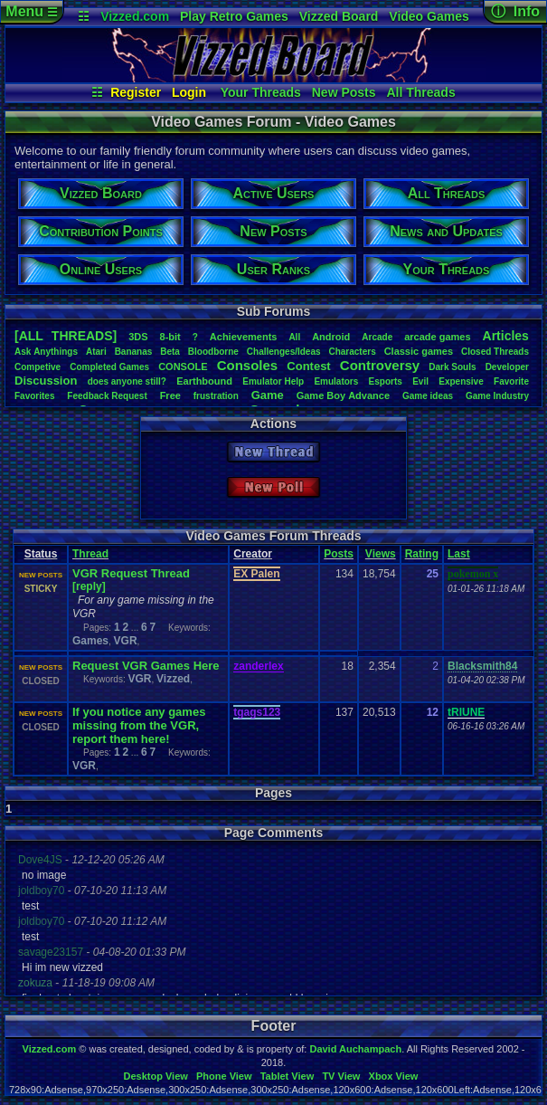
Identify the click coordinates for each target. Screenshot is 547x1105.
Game (267, 395)
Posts (339, 554)
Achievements (244, 336)
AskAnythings (46, 352)
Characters (351, 352)
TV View (341, 1076)
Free (170, 395)
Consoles (247, 365)
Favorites (34, 396)
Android (331, 336)
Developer (507, 367)
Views (380, 554)
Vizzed (173, 678)
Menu (31, 11)
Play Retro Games (234, 16)
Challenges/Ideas (284, 352)
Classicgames (418, 351)
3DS (137, 336)
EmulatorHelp (273, 381)
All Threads (420, 92)
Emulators (336, 381)
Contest (308, 366)
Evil (420, 381)
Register (135, 92)
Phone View (224, 1076)
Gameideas (427, 396)
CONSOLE (182, 366)
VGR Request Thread (131, 573)
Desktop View (155, 1076)
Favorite (511, 381)
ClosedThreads (495, 352)
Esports (385, 381)
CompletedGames (109, 367)
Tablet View (287, 1076)
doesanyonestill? (127, 381)
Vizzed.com (134, 16)
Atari (96, 352)
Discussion (45, 380)
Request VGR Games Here (146, 665)
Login (189, 92)
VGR (125, 640)
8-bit (170, 336)
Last (459, 554)
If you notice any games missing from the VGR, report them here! (138, 725)
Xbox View (394, 1076)
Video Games (428, 16)
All (294, 337)
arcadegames (437, 336)
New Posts (344, 92)
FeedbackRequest (106, 396)
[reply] (89, 586)
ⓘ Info (515, 11)
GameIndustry (497, 396)
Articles (506, 336)
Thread (90, 554)
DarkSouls (452, 367)
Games (90, 640)
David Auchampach (355, 1048)
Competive (37, 367)
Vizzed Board (339, 16)
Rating (422, 554)
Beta (170, 352)
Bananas (134, 352)
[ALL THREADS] (65, 336)
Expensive (461, 381)
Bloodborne (213, 352)
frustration (216, 396)
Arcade (377, 337)
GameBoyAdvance (343, 395)
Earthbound (204, 381)
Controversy (380, 365)
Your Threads (261, 92)
